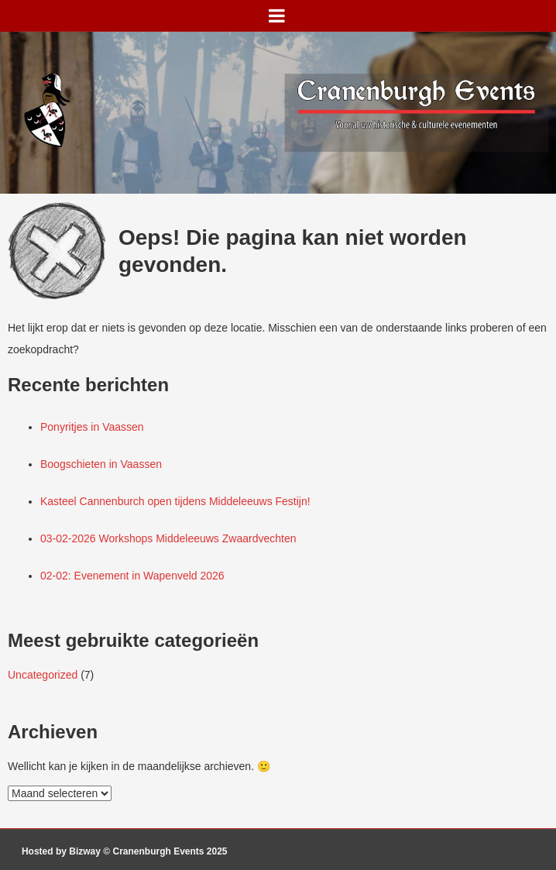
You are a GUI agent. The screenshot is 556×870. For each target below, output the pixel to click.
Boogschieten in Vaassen (101, 464)
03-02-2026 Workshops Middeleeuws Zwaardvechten (168, 538)
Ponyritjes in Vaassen (92, 427)
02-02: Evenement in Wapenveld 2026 (132, 575)
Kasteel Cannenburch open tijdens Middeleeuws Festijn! (175, 501)
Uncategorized (42, 675)
